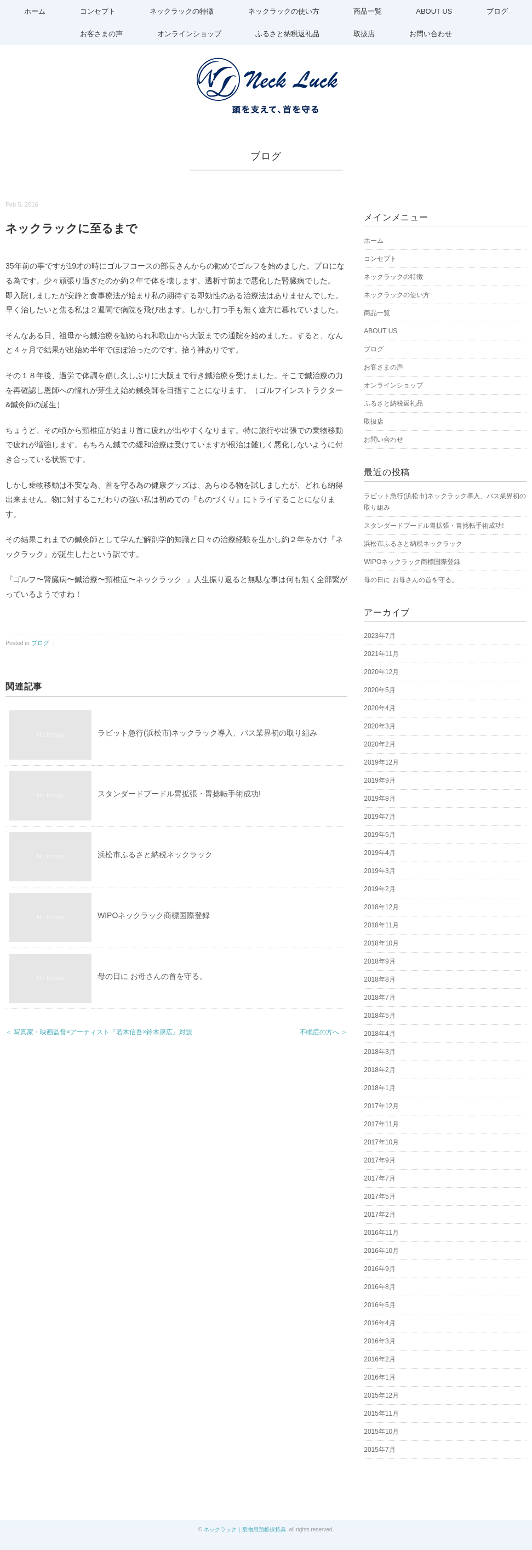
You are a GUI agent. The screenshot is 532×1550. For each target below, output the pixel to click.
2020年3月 (379, 726)
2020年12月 (381, 672)
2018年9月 (379, 961)
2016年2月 (379, 1359)
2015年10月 (381, 1431)
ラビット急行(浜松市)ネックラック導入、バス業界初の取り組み (207, 732)
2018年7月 (379, 997)
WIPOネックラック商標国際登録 (154, 915)
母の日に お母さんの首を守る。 (152, 976)
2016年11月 (381, 1232)
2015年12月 (381, 1395)
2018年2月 (379, 1070)
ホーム (32, 11)
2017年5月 (379, 1196)
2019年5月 (379, 835)
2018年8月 (379, 979)
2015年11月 (381, 1413)
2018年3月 (379, 1052)
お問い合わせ (432, 34)
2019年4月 (379, 853)
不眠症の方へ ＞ (323, 1032)
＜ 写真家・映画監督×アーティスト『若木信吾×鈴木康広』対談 (98, 1032)
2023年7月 (379, 636)
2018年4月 (379, 1034)
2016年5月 (379, 1305)
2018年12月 (381, 907)
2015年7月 (379, 1450)
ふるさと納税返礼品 (287, 34)
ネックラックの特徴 (181, 11)
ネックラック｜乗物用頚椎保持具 (245, 1529)
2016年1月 (379, 1377)
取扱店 (365, 34)
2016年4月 (379, 1323)
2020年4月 (379, 708)
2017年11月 (381, 1124)
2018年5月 (379, 1015)
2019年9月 (379, 780)
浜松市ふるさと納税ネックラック (155, 854)
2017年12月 (381, 1106)
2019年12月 (381, 762)
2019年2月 (379, 889)
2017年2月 (379, 1214)
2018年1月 (379, 1088)
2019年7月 (379, 816)
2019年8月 (379, 798)
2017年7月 (379, 1178)
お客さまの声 (99, 34)
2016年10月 (381, 1251)
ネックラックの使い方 (283, 11)
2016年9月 (379, 1269)
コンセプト (96, 11)
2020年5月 (379, 690)
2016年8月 (379, 1287)
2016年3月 (379, 1341)
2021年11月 (381, 654)
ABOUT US (435, 11)
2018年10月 (381, 943)
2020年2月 (379, 744)
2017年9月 (379, 1160)
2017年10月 (381, 1142)
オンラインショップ (188, 34)
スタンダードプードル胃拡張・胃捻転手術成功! (179, 793)
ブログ (499, 11)
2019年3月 (379, 871)
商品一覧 (368, 11)
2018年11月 (381, 925)
